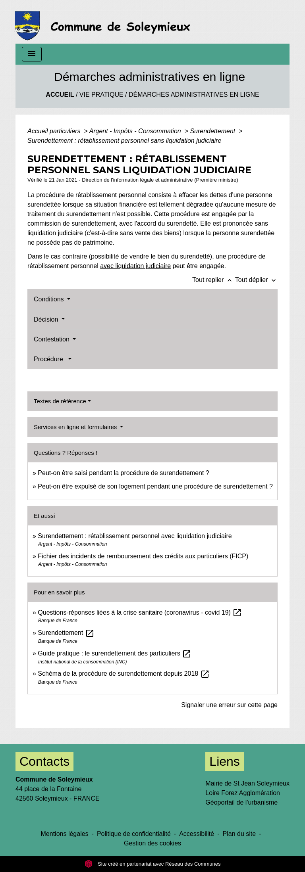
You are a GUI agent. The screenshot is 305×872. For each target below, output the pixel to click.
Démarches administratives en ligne (194, 94)
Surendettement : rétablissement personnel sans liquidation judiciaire (124, 140)
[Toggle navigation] (32, 54)
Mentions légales (65, 833)
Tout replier (213, 279)
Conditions (50, 299)
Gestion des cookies (152, 843)
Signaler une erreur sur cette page (229, 704)
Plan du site (239, 833)
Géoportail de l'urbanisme (241, 802)
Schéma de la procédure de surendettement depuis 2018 (123, 673)
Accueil (60, 94)
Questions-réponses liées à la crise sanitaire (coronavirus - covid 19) (140, 612)
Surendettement (213, 131)
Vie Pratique (101, 94)
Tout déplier (256, 279)
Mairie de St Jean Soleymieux (247, 783)
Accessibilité (196, 833)
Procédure (50, 359)
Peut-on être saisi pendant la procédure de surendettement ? (123, 473)
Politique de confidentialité (134, 833)
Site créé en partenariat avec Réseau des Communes (153, 864)
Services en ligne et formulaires (76, 427)
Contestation (52, 339)
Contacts (44, 761)
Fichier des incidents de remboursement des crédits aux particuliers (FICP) (143, 556)
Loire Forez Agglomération (242, 793)
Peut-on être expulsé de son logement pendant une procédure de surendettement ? (155, 486)
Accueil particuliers (54, 131)
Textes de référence (60, 401)
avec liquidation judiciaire (135, 266)
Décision (47, 319)
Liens (224, 761)
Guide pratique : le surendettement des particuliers (114, 653)
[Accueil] (105, 22)
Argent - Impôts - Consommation (136, 131)
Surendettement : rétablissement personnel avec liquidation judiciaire (135, 536)
